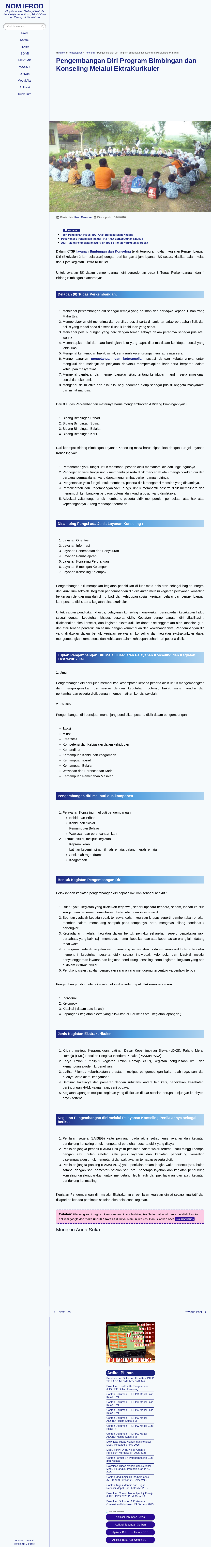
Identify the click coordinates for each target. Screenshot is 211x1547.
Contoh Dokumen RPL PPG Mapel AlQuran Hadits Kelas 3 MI (126, 1435)
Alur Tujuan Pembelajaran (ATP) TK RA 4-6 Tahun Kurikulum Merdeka (104, 242)
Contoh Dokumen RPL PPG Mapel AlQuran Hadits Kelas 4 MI (126, 1419)
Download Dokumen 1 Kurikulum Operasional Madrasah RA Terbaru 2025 (130, 1503)
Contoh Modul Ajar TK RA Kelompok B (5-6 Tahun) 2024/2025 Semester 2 (128, 1478)
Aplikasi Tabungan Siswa (130, 1517)
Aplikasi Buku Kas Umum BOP (130, 1539)
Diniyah (25, 73)
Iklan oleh (115, 1511)
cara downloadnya (185, 1219)
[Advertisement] (130, 23)
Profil (24, 33)
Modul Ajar (25, 80)
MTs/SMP (24, 60)
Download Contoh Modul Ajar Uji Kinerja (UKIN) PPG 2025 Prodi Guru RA (129, 1495)
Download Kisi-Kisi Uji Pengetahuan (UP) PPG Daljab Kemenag (127, 1388)
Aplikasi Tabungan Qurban (130, 1524)
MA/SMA (24, 67)
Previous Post (193, 1312)
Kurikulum (24, 94)
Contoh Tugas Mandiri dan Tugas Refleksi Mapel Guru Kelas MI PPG (127, 1487)
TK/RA (24, 46)
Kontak (24, 40)
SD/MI (24, 53)
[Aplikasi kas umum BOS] (130, 1342)
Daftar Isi (29, 1540)
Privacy (19, 1540)
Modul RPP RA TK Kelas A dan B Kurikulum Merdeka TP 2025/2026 (126, 1451)
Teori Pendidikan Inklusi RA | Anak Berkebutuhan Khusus (97, 234)
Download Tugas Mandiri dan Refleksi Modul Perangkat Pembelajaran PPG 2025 (128, 1469)
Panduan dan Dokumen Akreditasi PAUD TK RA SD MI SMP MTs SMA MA (130, 1380)
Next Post (65, 1312)
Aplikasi (24, 87)
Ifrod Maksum (83, 217)
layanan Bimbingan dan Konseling (103, 251)
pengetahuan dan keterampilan (117, 358)
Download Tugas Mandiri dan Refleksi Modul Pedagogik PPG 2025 (128, 1443)
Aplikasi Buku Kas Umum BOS (130, 1532)
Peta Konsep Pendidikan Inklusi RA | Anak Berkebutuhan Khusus (102, 238)
